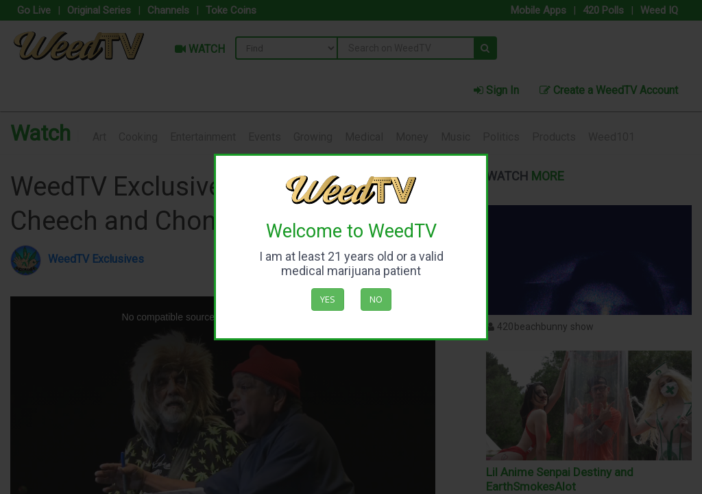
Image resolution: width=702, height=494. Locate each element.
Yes (327, 299)
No (376, 299)
